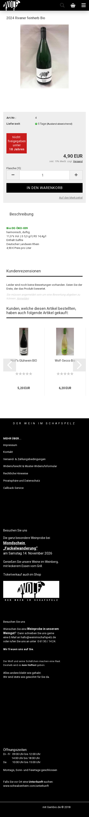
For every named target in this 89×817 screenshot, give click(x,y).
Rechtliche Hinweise (15, 473)
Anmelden (23, 298)
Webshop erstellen (30, 807)
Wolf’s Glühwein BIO (23, 360)
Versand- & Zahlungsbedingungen (24, 459)
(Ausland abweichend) (59, 124)
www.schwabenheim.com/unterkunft (26, 785)
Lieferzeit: (13, 123)
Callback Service (13, 487)
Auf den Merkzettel (71, 197)
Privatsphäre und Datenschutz (21, 480)
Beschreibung (21, 214)
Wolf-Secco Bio (65, 360)
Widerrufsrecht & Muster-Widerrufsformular (30, 466)
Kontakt (8, 451)
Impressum (10, 445)
